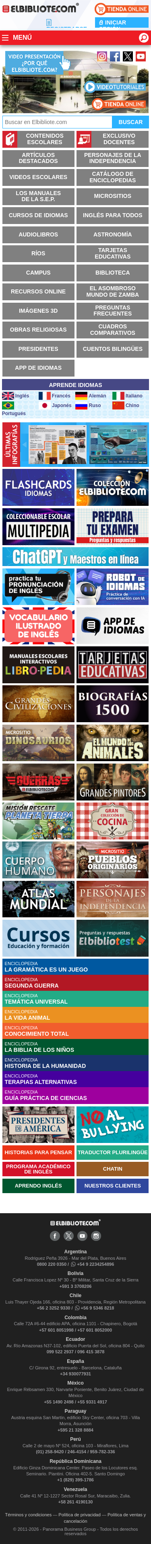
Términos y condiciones (28, 1514)
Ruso (88, 405)
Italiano (127, 396)
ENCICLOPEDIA (77, 967)
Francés (54, 396)
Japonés (55, 405)
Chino (125, 405)
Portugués (14, 408)
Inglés (15, 396)
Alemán (90, 396)
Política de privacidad (79, 1514)
